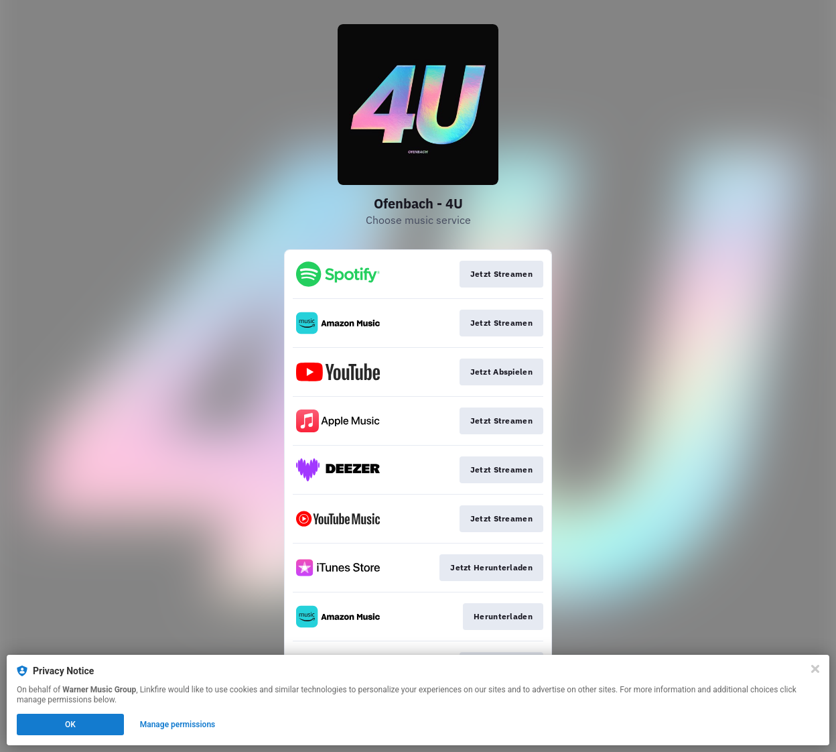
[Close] (815, 669)
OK (70, 724)
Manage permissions (178, 724)
